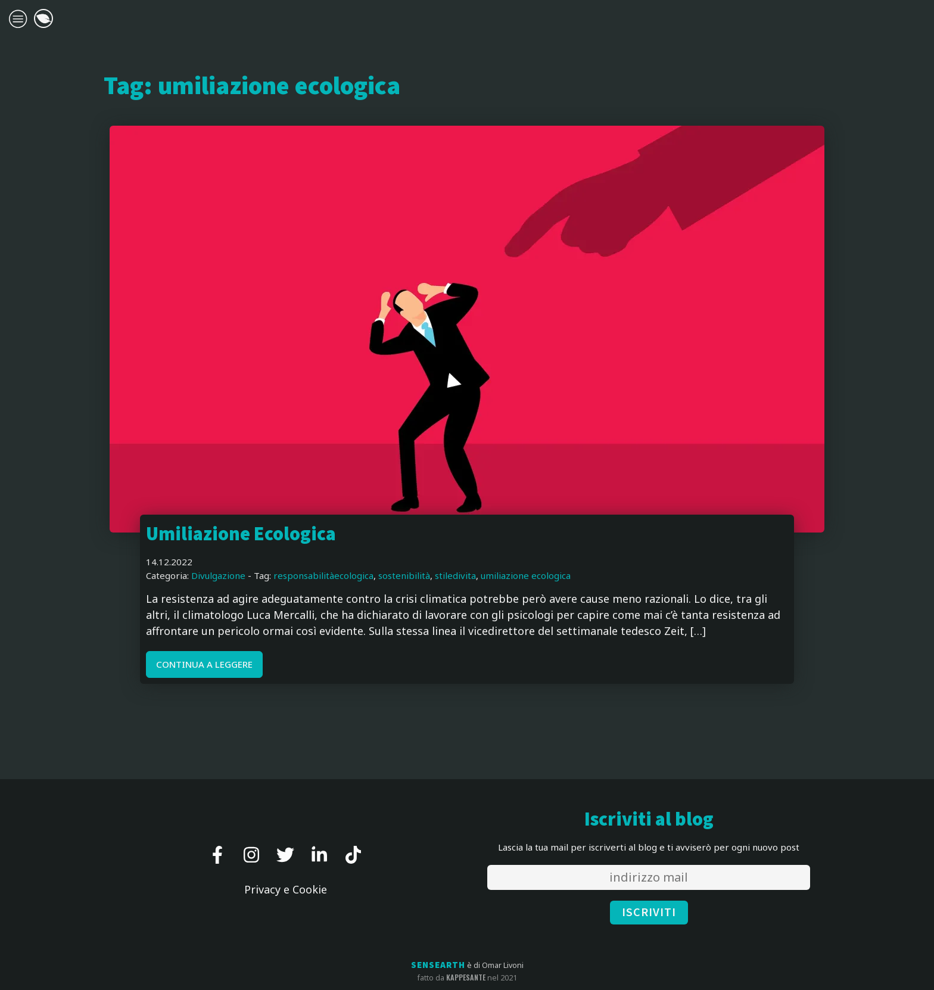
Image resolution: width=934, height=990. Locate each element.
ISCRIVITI (649, 912)
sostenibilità (404, 575)
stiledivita (455, 575)
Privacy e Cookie (285, 889)
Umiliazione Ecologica (241, 534)
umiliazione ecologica (526, 575)
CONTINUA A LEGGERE (204, 664)
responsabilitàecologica (323, 575)
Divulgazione (218, 575)
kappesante (465, 977)
